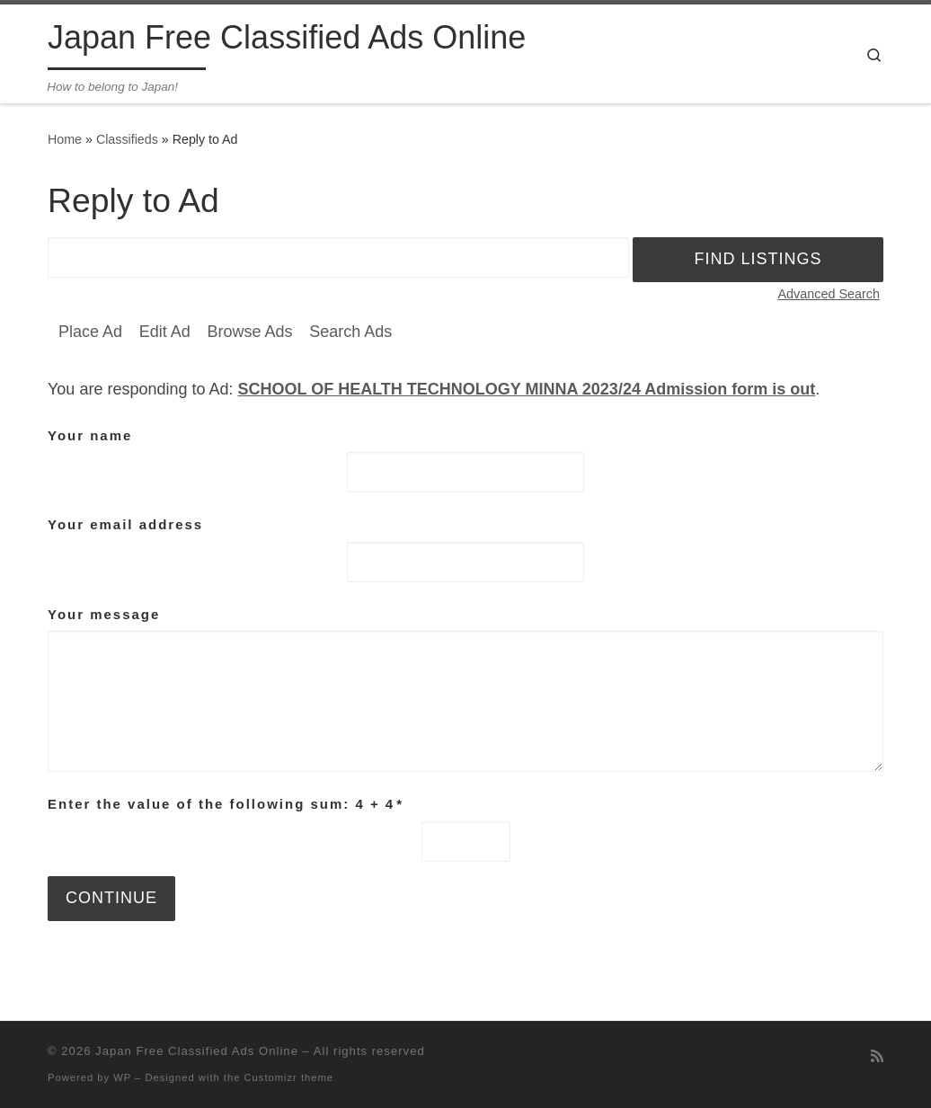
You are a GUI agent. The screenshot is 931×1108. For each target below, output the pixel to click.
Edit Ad (165, 332)
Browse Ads (249, 332)
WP (122, 1077)
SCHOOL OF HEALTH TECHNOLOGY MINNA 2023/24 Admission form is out (527, 389)
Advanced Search (828, 294)
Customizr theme (289, 1077)
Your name (90, 435)
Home (65, 139)
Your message (104, 614)
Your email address (125, 524)
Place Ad (90, 332)
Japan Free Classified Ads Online (196, 1051)
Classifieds (127, 139)
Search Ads (350, 332)
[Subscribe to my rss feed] (877, 1056)
